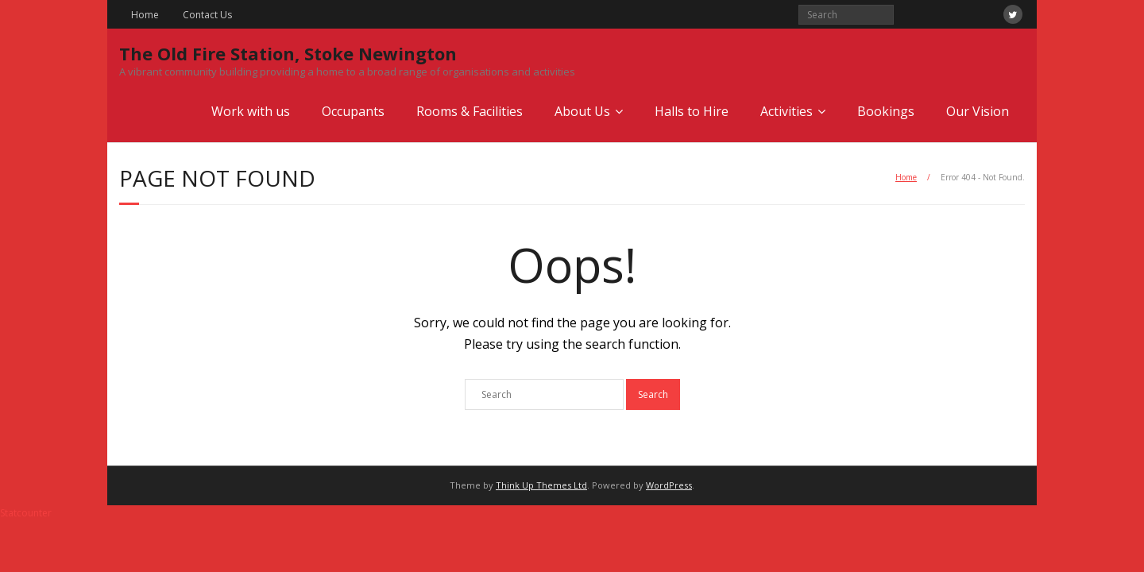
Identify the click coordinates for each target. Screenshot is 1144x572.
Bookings (885, 111)
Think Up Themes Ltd (541, 485)
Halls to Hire (692, 111)
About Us (582, 111)
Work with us (250, 111)
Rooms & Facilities (469, 111)
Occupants (353, 111)
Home (145, 14)
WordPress (669, 485)
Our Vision (977, 111)
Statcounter (26, 513)
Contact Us (207, 14)
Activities (786, 111)
